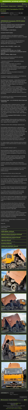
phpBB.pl (19, 407)
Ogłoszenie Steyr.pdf (6, 240)
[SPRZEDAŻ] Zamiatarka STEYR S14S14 (12, 10)
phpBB (12, 405)
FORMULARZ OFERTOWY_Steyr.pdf (9, 246)
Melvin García (18, 403)
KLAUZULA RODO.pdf (6, 243)
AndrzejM (2, 16)
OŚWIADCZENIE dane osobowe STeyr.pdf (10, 237)
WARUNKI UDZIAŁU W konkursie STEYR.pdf (11, 234)
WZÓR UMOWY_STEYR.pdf (7, 231)
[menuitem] (3, 4)
